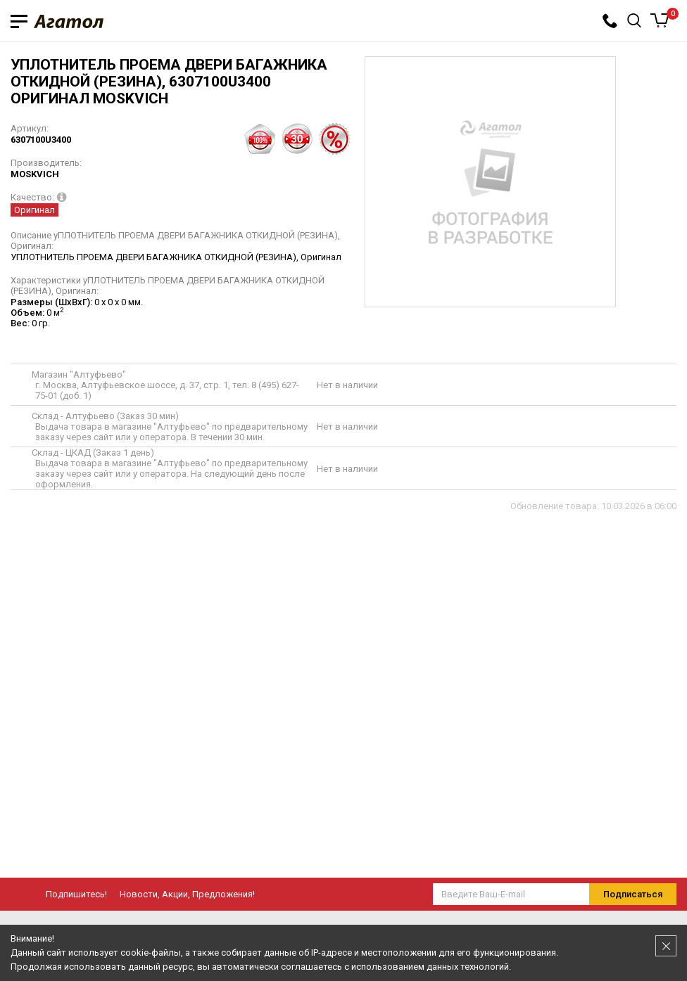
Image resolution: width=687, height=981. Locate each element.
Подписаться (632, 894)
